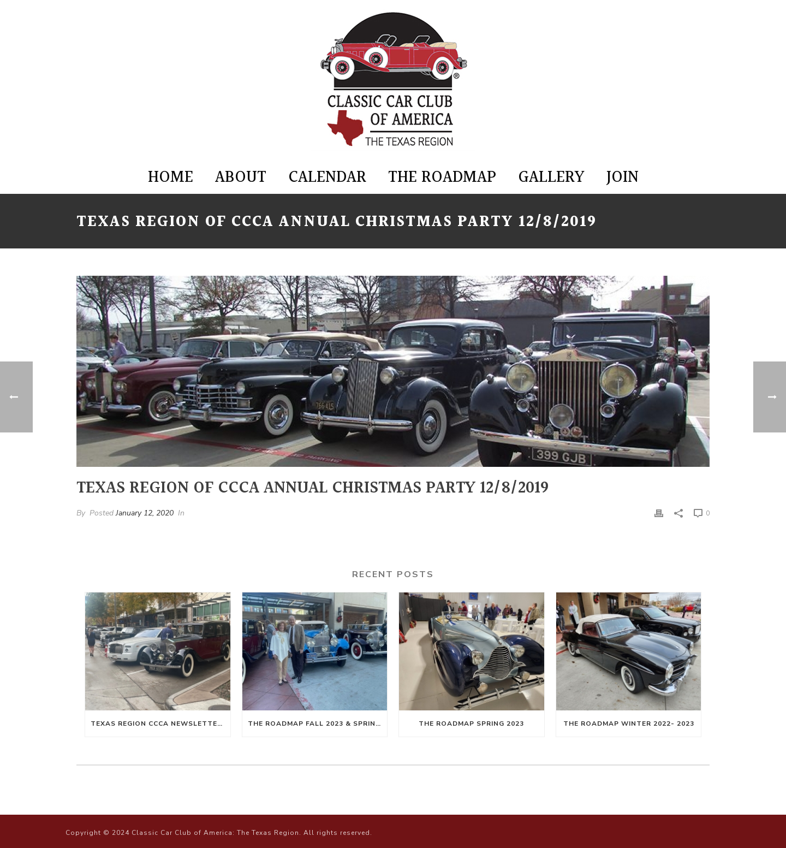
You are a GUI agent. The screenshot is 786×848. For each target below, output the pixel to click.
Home (170, 177)
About (240, 177)
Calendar (327, 177)
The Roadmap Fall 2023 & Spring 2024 (318, 723)
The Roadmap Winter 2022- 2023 (628, 723)
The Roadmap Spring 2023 (471, 723)
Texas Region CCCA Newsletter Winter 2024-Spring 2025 (160, 723)
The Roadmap (442, 177)
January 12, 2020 (145, 513)
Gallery (551, 177)
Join (622, 177)
